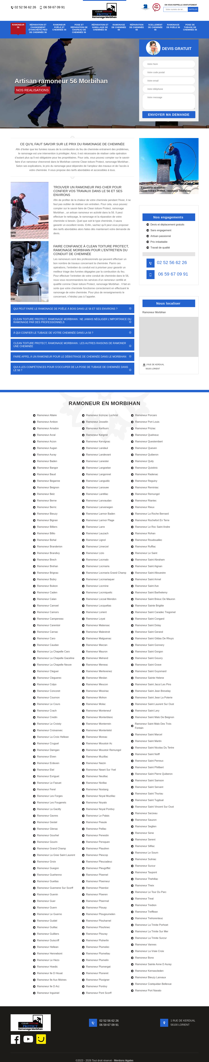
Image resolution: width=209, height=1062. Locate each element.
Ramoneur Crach (45, 710)
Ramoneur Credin (45, 717)
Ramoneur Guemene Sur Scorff (53, 888)
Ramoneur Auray (44, 454)
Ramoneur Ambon (45, 421)
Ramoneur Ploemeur (96, 881)
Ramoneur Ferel (44, 789)
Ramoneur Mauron (94, 651)
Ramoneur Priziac (143, 428)
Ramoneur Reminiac (145, 487)
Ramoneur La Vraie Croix (147, 951)
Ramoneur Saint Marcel (146, 734)
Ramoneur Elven (44, 756)
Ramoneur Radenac (144, 474)
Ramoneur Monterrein (96, 723)
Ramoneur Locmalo (95, 559)
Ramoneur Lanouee (95, 487)
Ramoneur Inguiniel (46, 993)
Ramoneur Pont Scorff (96, 993)
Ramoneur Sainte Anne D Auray (151, 964)
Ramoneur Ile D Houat (48, 973)
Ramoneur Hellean (45, 947)
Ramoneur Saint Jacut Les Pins (151, 684)
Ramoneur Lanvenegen (97, 507)
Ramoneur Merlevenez (97, 671)
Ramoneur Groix (44, 861)
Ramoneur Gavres (45, 815)
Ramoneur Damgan (46, 750)
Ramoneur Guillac (45, 927)
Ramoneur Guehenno (47, 874)
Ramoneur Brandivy (46, 553)
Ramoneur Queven (144, 448)
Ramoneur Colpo (45, 684)
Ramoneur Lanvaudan (96, 500)
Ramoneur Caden (45, 592)
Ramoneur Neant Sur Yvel (99, 769)
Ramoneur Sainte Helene (147, 677)
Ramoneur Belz (44, 494)
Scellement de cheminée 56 (155, 27)
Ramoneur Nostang (95, 789)
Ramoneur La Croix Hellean (51, 737)
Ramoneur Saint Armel (146, 579)
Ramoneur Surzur (143, 865)
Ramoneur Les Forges (48, 796)
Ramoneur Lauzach (95, 533)
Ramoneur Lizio (93, 553)
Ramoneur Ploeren (95, 894)
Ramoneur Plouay (94, 907)
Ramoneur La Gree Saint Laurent (54, 855)
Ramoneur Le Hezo (46, 960)
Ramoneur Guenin (45, 894)
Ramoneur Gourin (45, 842)
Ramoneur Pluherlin (95, 940)
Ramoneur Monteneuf (96, 710)
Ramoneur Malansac (96, 625)
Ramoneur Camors (46, 612)
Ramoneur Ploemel (95, 874)
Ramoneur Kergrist (95, 435)
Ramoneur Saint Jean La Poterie (151, 697)
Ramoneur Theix (142, 885)
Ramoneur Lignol (94, 540)
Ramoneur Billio (44, 533)
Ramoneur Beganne (46, 481)
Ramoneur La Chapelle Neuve (52, 664)
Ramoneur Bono (142, 957)
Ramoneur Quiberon (144, 454)
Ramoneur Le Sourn (144, 852)
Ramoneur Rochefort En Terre (150, 520)
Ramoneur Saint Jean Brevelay (151, 691)
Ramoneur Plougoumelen (98, 914)
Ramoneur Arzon (44, 441)
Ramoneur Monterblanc (97, 717)
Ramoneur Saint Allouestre (148, 572)
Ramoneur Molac (94, 704)
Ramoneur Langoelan (96, 467)
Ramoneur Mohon (94, 697)
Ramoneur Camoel (46, 605)
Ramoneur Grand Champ (49, 848)
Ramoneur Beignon (46, 487)
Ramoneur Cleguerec (47, 677)
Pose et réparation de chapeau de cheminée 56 (79, 28)
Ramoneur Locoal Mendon (99, 599)
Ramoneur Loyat (93, 618)
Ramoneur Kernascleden (147, 970)
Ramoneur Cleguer (46, 671)
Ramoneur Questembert (147, 441)
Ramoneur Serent (143, 839)
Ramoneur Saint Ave (145, 586)
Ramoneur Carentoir (46, 625)
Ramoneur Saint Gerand (147, 632)
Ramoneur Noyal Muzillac (98, 796)
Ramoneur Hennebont (47, 953)
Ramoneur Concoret (46, 691)
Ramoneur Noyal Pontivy (98, 809)
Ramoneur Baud (44, 474)
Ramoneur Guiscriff (46, 940)
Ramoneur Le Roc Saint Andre (150, 526)
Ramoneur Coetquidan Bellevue (151, 984)
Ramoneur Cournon (46, 697)
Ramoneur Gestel (45, 822)
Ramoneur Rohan (143, 533)
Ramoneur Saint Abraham (148, 559)
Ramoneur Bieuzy (45, 513)
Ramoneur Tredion (143, 905)
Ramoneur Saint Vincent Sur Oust (152, 806)
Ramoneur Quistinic (144, 467)
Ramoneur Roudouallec (146, 540)
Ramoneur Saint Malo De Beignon (152, 717)
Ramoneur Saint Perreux (147, 760)
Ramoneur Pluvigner (96, 979)
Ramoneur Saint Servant (147, 787)
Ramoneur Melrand (95, 658)
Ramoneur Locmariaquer (98, 579)
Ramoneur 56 (18, 26)
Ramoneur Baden (45, 461)
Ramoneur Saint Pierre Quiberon (152, 774)
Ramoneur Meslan (94, 677)
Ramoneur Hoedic (45, 966)
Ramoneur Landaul (95, 448)
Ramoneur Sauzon (143, 819)
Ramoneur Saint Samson (147, 780)
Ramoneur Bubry (45, 579)
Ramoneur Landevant (96, 454)
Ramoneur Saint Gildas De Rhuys (152, 638)
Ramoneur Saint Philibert (147, 767)
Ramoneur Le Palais (95, 815)
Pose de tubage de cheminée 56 (190, 27)
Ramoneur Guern (45, 907)
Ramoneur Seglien (143, 826)
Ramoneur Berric (45, 507)
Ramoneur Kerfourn (95, 428)
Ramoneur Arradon (46, 428)
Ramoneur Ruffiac (143, 546)
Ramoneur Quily (142, 461)
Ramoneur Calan (45, 599)
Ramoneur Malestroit (96, 632)
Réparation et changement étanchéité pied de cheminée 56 (38, 28)
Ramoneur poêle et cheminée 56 (59, 27)
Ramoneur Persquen (96, 842)
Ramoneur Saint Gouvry (147, 658)
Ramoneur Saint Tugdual (147, 800)
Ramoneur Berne (45, 500)
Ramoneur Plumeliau (96, 953)
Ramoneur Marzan (94, 645)
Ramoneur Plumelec (95, 947)
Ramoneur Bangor (45, 467)
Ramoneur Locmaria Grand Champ (104, 572)
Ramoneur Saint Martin (146, 741)
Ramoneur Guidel (45, 920)
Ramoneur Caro (44, 638)
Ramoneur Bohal (44, 540)
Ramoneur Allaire (45, 415)
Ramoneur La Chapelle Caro (51, 651)
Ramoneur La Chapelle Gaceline (53, 658)
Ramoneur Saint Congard (147, 618)
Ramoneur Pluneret (95, 973)
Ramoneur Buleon (45, 586)
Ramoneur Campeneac (48, 618)
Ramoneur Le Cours (46, 704)
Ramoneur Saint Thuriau (147, 793)
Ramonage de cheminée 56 (118, 27)
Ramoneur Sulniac (143, 859)
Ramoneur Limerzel (95, 546)
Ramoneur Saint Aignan (146, 566)
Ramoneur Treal (142, 898)
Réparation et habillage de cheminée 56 (100, 27)
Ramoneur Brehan (45, 566)
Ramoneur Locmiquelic (97, 592)
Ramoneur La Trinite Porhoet (149, 925)
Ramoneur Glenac (45, 828)
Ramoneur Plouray (94, 933)
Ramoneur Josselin (95, 421)
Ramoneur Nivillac (94, 782)
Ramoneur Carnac (45, 632)
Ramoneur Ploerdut (95, 888)
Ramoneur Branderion (47, 546)
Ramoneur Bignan (45, 520)
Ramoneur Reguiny (144, 481)
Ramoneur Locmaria (95, 566)
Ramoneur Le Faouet (47, 782)
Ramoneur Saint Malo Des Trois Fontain (151, 725)
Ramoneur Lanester (95, 461)
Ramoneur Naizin (94, 763)
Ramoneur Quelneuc (145, 435)
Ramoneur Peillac (94, 828)
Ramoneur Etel (43, 769)
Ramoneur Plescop (95, 855)
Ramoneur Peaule (94, 822)
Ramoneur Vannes (143, 944)
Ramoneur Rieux (142, 507)
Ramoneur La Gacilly (47, 809)
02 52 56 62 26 (23, 7)
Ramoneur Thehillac (144, 879)
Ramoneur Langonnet (96, 474)
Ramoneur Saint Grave (146, 664)
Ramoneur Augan (45, 448)
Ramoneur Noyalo (94, 802)
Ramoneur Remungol (145, 494)
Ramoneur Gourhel (46, 835)
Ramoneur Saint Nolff (145, 754)
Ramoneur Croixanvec (48, 730)
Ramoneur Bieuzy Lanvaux (148, 977)
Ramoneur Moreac (94, 737)
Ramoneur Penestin (95, 835)
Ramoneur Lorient (94, 612)
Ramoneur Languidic (96, 481)
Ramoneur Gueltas (46, 881)
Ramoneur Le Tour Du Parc (148, 892)
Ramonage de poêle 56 (173, 26)
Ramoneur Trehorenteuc (147, 918)
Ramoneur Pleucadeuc (97, 861)
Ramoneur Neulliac (95, 776)
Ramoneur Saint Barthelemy (149, 592)
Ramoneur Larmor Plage (98, 520)
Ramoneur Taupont (144, 872)
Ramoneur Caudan (46, 645)
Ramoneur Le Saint (144, 553)
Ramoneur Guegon (46, 868)
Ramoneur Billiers (45, 526)
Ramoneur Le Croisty (47, 723)
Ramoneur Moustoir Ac (97, 743)
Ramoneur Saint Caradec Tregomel (153, 612)
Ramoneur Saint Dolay (146, 625)
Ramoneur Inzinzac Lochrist (100, 415)
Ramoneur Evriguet (46, 776)
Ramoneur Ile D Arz (46, 986)
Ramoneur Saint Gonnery (147, 645)
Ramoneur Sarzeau (144, 813)
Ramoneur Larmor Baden (98, 513)
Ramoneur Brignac (45, 572)
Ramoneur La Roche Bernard (150, 513)
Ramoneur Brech (45, 559)
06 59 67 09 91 (52, 7)
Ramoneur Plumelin (95, 960)
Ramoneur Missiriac (95, 691)
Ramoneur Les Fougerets (49, 802)
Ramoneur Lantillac (95, 494)
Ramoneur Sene (142, 833)
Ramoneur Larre (93, 526)
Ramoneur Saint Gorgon (147, 651)
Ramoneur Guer (44, 901)
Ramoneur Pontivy (94, 986)
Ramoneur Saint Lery (145, 710)
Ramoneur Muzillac (95, 756)
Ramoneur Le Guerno (47, 914)
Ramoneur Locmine (95, 586)
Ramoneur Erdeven (46, 763)
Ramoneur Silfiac (143, 846)
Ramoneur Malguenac (96, 638)
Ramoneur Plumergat (96, 966)
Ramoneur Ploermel (95, 901)
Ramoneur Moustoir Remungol (101, 750)
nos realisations (32, 90)
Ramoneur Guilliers (46, 933)
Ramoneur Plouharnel (96, 920)
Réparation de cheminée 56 (136, 27)
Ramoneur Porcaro (144, 415)
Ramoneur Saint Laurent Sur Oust (152, 704)
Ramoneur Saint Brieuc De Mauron (153, 599)
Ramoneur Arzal (44, 435)
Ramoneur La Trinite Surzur (149, 938)
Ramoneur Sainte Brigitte (147, 605)
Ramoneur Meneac (95, 664)
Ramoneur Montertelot (97, 730)
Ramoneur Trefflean (144, 911)
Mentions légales (123, 1060)
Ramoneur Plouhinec (96, 927)
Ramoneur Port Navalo (146, 990)
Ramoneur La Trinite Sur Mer (149, 931)
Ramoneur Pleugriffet (96, 868)
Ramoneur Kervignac (96, 441)
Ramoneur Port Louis (145, 421)
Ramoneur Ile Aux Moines (50, 979)
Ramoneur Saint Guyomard (148, 671)
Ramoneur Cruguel (46, 743)
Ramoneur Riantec (143, 500)
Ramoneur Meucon (95, 684)
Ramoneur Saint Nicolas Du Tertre (152, 747)
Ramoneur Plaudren (95, 848)
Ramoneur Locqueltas (96, 605)
